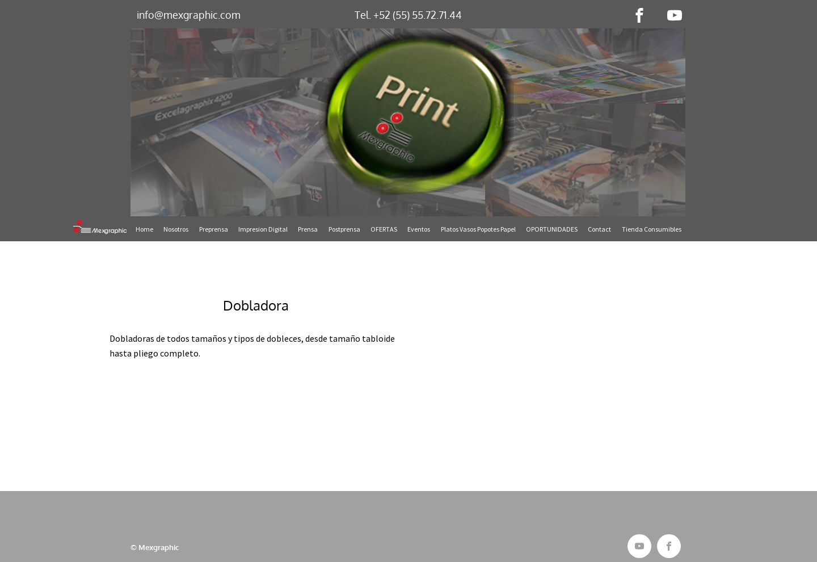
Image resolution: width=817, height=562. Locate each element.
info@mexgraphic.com (189, 15)
